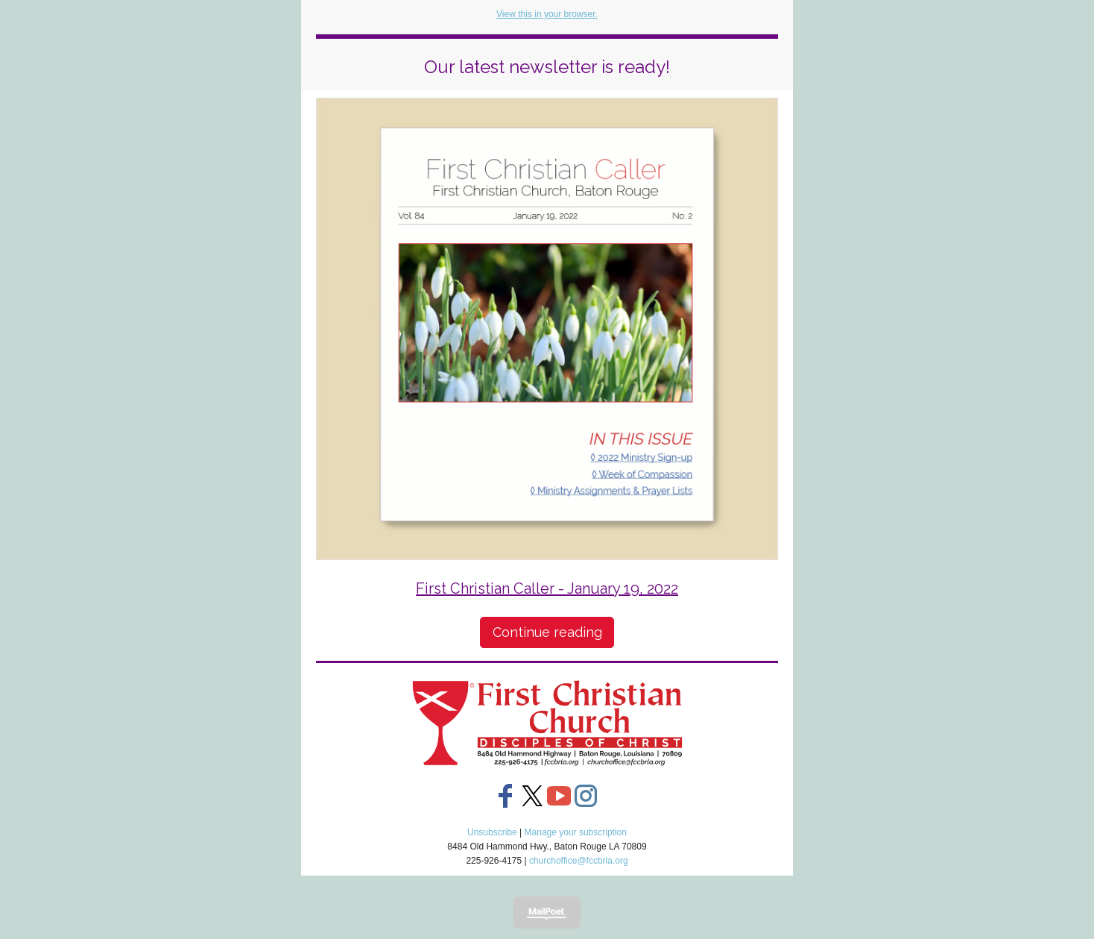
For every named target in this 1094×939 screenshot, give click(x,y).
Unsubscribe (492, 832)
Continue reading (547, 632)
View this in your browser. (547, 14)
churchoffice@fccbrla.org (578, 860)
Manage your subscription (576, 832)
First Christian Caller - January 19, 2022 (547, 588)
